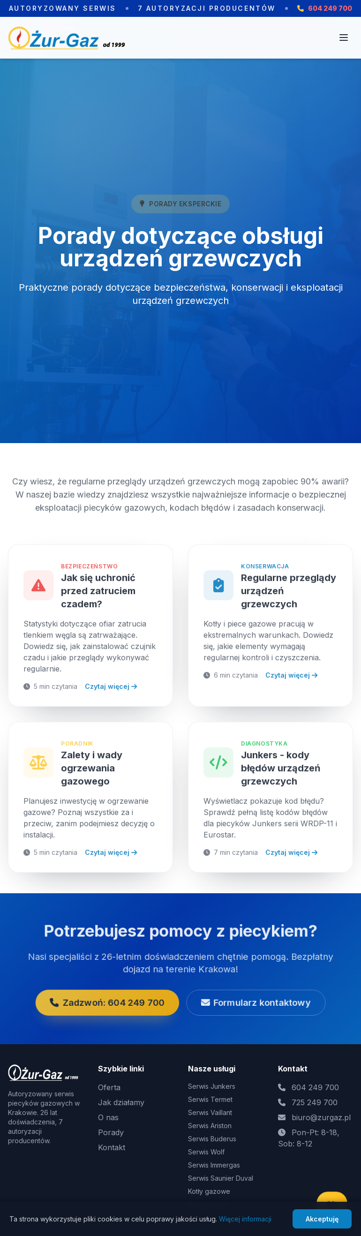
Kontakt (111, 1147)
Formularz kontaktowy (232, 992)
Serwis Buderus (212, 1139)
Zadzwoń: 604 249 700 (129, 992)
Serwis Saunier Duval (220, 1178)
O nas (108, 1117)
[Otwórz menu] (343, 37)
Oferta (109, 1087)
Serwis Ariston (210, 1126)
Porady (111, 1132)
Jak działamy (121, 1102)
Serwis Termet (210, 1099)
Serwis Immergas (214, 1165)
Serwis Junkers (211, 1086)
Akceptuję (322, 1219)
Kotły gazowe (209, 1191)
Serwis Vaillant (210, 1112)
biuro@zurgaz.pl (321, 1117)
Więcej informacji (245, 1219)
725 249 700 (315, 1102)
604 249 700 (315, 1087)
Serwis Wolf (206, 1152)
